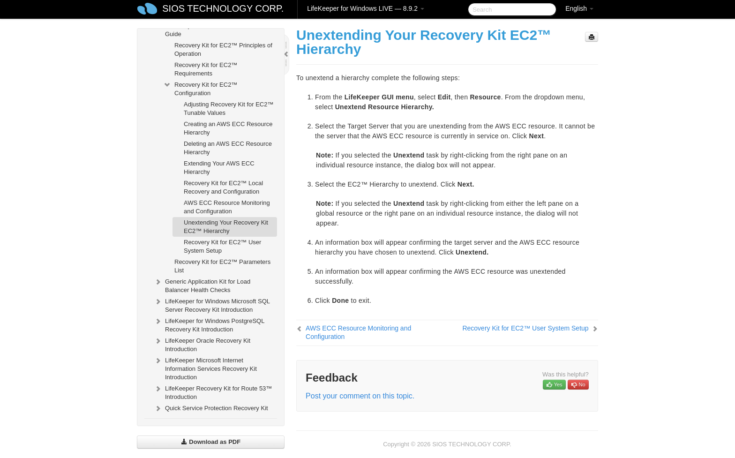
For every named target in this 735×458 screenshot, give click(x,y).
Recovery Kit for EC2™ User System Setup (222, 246)
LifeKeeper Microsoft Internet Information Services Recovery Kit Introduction (205, 368)
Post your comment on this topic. (360, 396)
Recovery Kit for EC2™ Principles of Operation (223, 49)
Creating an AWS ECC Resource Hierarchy (228, 128)
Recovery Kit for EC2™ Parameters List (222, 266)
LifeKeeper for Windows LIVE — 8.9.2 (365, 8)
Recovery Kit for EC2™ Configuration (200, 88)
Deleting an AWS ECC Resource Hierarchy (228, 148)
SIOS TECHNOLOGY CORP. (223, 8)
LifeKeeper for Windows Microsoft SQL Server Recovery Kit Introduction (212, 304)
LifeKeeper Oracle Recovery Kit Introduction (202, 344)
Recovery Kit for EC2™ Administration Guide (211, 29)
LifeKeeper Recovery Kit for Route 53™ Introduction (213, 391)
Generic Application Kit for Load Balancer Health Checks (202, 284)
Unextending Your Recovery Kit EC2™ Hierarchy (226, 226)
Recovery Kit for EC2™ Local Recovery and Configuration (223, 187)
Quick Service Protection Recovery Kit (211, 408)
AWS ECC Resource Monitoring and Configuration (227, 207)
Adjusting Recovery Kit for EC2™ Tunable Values (228, 108)
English (579, 8)
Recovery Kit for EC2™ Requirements (205, 69)
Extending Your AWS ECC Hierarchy (219, 167)
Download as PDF (210, 441)
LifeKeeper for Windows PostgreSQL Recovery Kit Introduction (209, 324)
